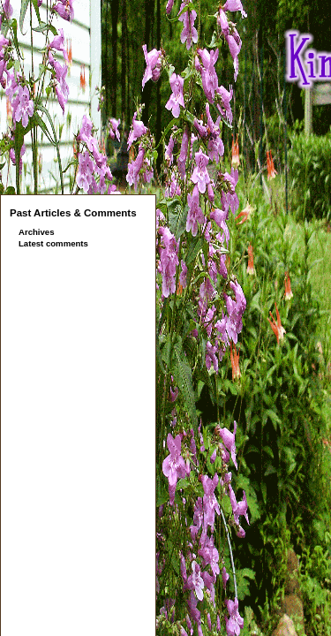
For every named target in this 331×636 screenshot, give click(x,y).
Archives (37, 232)
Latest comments (53, 243)
